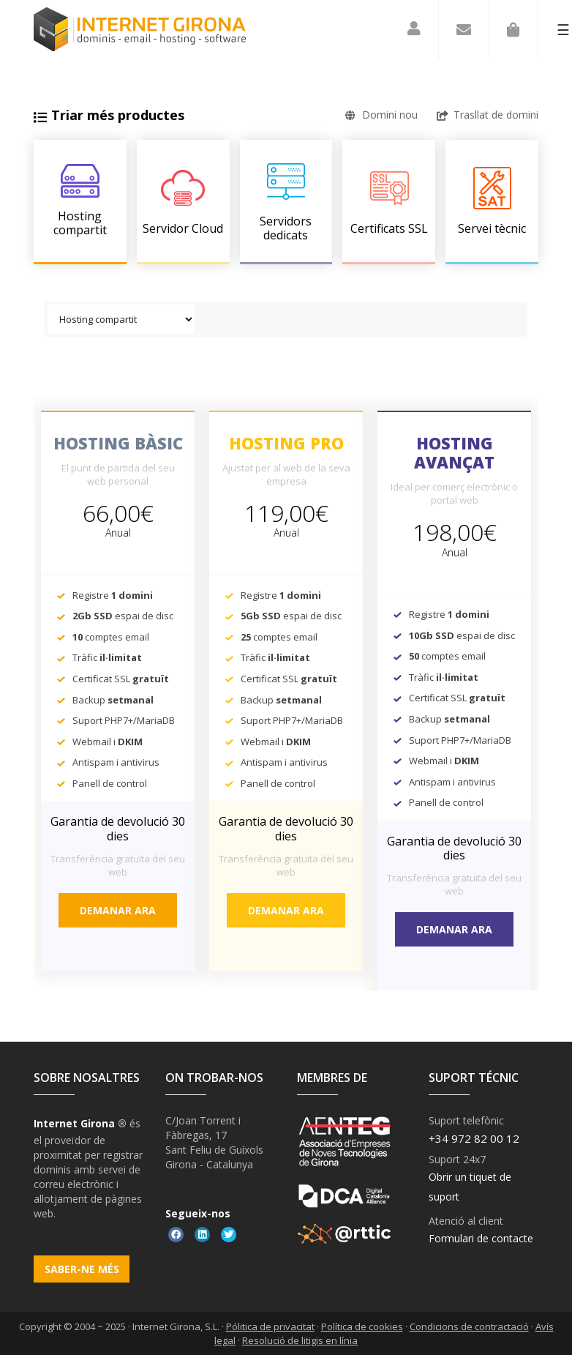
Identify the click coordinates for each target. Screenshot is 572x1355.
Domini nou (381, 115)
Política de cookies (362, 1326)
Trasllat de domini (487, 115)
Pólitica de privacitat (270, 1326)
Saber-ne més (82, 1269)
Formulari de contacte (481, 1238)
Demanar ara (118, 910)
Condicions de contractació (469, 1326)
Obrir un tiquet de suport (470, 1186)
